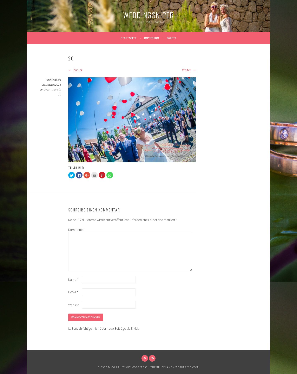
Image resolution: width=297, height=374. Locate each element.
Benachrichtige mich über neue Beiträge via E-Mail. (105, 328)
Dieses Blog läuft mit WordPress (123, 367)
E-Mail (73, 292)
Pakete (171, 38)
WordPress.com (187, 367)
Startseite (128, 38)
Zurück (75, 70)
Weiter (189, 70)
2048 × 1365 (51, 89)
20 (59, 94)
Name (73, 279)
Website (73, 305)
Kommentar (74, 230)
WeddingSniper (148, 14)
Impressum (151, 38)
